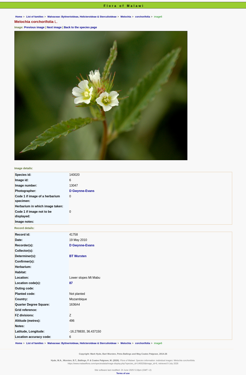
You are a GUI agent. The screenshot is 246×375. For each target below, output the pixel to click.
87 (71, 283)
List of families (34, 16)
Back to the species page (80, 27)
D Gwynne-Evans (81, 190)
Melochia (126, 16)
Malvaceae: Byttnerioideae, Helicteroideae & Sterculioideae (81, 16)
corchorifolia (142, 16)
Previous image (34, 27)
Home (18, 16)
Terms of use (123, 373)
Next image (54, 27)
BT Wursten (77, 256)
